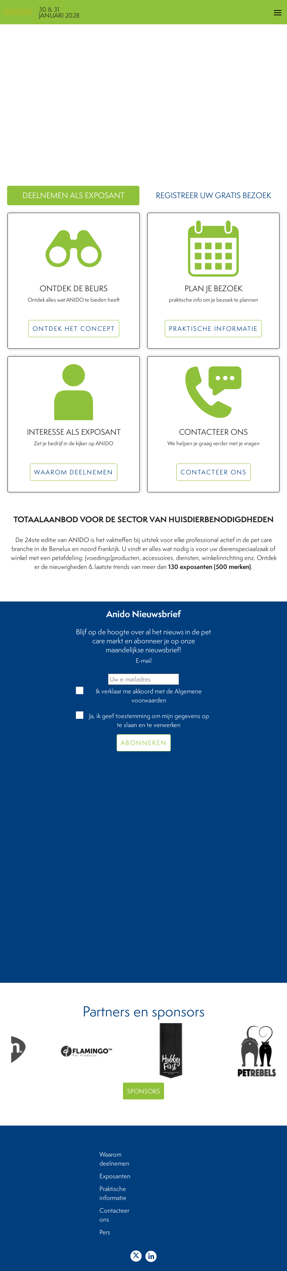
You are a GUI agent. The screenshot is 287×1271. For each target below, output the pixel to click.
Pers (104, 1232)
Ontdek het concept (74, 328)
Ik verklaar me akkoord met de (149, 695)
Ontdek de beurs (74, 288)
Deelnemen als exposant (73, 195)
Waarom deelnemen (73, 472)
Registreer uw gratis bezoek (213, 195)
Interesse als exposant (74, 432)
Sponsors (143, 1091)
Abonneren (144, 742)
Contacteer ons (213, 432)
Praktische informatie (213, 328)
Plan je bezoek (214, 288)
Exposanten (114, 1176)
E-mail (144, 660)
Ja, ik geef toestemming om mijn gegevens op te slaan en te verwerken (149, 720)
